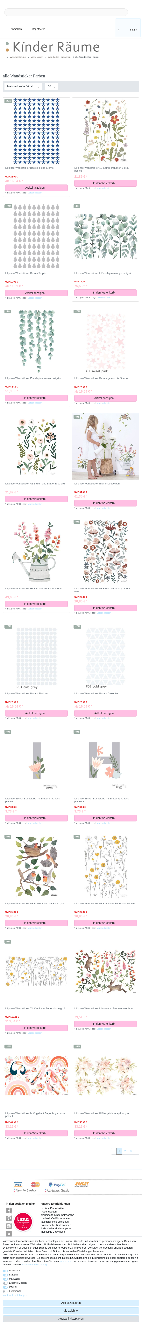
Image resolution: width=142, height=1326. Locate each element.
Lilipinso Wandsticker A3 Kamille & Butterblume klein (104, 903)
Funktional (15, 1291)
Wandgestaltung (17, 57)
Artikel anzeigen (45, 187)
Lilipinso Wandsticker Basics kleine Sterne (29, 168)
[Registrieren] (36, 26)
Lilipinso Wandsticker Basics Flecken (26, 693)
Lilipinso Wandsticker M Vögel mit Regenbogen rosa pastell (35, 1115)
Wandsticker (36, 57)
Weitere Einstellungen (15, 1295)
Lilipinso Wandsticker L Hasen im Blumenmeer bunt (103, 1008)
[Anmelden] (13, 26)
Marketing (14, 1278)
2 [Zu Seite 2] (125, 1151)
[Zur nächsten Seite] (136, 1151)
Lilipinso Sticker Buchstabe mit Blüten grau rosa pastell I (32, 800)
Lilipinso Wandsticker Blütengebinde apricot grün (102, 1113)
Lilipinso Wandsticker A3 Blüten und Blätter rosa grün (35, 483)
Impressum (66, 1261)
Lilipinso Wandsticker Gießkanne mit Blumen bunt (33, 588)
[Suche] (134, 12)
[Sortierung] (23, 86)
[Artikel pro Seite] (51, 86)
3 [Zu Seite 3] (131, 1151)
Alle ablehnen (71, 1310)
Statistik (13, 1274)
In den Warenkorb (113, 183)
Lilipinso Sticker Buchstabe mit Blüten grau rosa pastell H (101, 800)
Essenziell (14, 1270)
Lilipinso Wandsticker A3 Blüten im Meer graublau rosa (102, 590)
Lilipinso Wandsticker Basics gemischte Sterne (101, 378)
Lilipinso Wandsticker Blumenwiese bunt (97, 483)
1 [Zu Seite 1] (119, 1151)
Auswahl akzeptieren (70, 1318)
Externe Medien (18, 1282)
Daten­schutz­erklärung (34, 1264)
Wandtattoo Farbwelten (58, 57)
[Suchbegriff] (66, 12)
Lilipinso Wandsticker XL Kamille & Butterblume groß (35, 1008)
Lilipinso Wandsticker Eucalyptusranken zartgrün (33, 378)
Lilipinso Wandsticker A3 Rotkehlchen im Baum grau (35, 903)
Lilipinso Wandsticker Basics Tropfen (26, 273)
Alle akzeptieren (71, 1302)
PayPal (13, 1286)
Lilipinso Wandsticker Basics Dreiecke (96, 693)
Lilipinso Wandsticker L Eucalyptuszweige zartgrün (103, 273)
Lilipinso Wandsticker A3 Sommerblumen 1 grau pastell (101, 169)
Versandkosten (35, 193)
